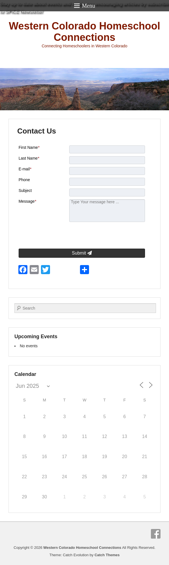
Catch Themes (107, 555)
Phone (24, 180)
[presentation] (103, 236)
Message (27, 201)
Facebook (156, 534)
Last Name (29, 158)
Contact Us (36, 131)
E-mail (25, 169)
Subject (25, 190)
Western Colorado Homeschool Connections (84, 31)
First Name (29, 147)
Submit (82, 253)
